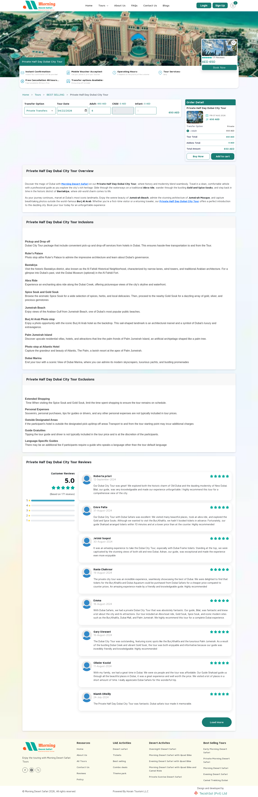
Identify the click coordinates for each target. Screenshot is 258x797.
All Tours (82, 761)
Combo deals (120, 767)
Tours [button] (103, 5)
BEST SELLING (55, 94)
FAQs (134, 5)
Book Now (219, 67)
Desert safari (120, 748)
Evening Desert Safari (215, 774)
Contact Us (150, 5)
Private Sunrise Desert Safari (165, 776)
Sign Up (220, 5)
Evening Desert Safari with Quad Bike (170, 761)
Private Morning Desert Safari (216, 760)
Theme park (119, 773)
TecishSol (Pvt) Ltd (210, 793)
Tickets (117, 755)
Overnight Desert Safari (162, 748)
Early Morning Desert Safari (215, 750)
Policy (80, 779)
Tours (38, 94)
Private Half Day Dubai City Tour (179, 201)
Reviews (81, 773)
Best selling (119, 761)
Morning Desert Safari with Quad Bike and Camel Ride (172, 769)
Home (88, 5)
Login (203, 5)
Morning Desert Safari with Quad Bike (170, 755)
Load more (217, 722)
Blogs (166, 5)
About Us (119, 5)
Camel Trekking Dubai (215, 780)
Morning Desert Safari (74, 183)
